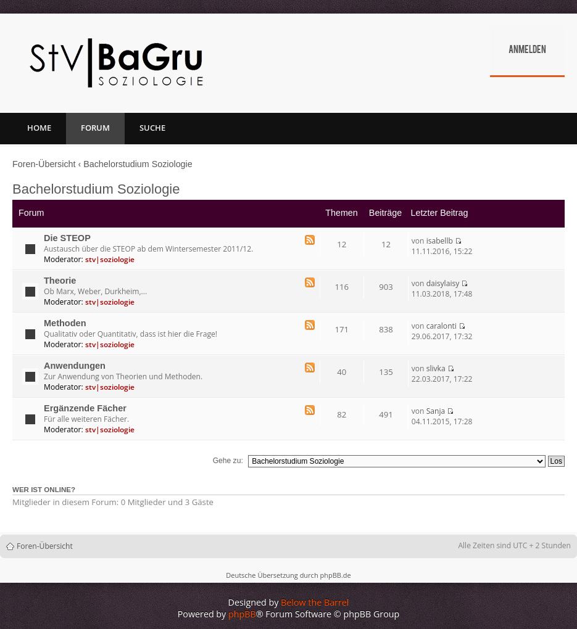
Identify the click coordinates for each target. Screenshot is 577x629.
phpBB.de (335, 575)
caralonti (441, 326)
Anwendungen (75, 366)
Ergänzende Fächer (85, 408)
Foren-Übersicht (44, 164)
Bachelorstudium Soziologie (137, 164)
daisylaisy (443, 283)
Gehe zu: (228, 460)
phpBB (242, 614)
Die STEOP (67, 238)
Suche (152, 127)
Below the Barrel (315, 602)
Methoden (65, 323)
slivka (436, 368)
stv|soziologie (110, 259)
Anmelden (527, 50)
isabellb (439, 241)
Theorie (60, 281)
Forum (95, 127)
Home (39, 127)
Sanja (436, 411)
